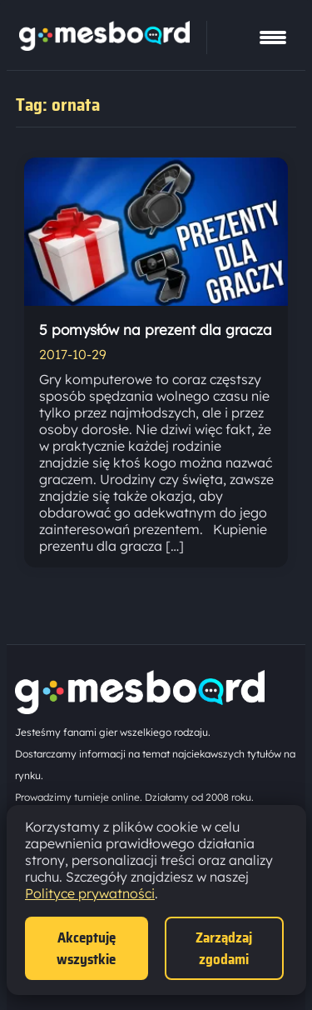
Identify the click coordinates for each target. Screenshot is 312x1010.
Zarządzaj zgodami (224, 948)
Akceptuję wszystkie (86, 948)
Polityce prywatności (90, 893)
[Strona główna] (104, 46)
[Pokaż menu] (273, 38)
